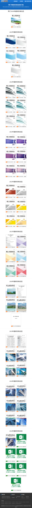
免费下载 (27, 496)
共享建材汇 (13, 497)
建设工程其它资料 (28, 1)
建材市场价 (8, 496)
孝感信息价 (2, 503)
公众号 (22, 496)
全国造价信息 (4, 496)
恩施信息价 (13, 503)
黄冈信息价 (6, 503)
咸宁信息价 (9, 503)
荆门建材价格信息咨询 (18, 503)
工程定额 (21, 1)
